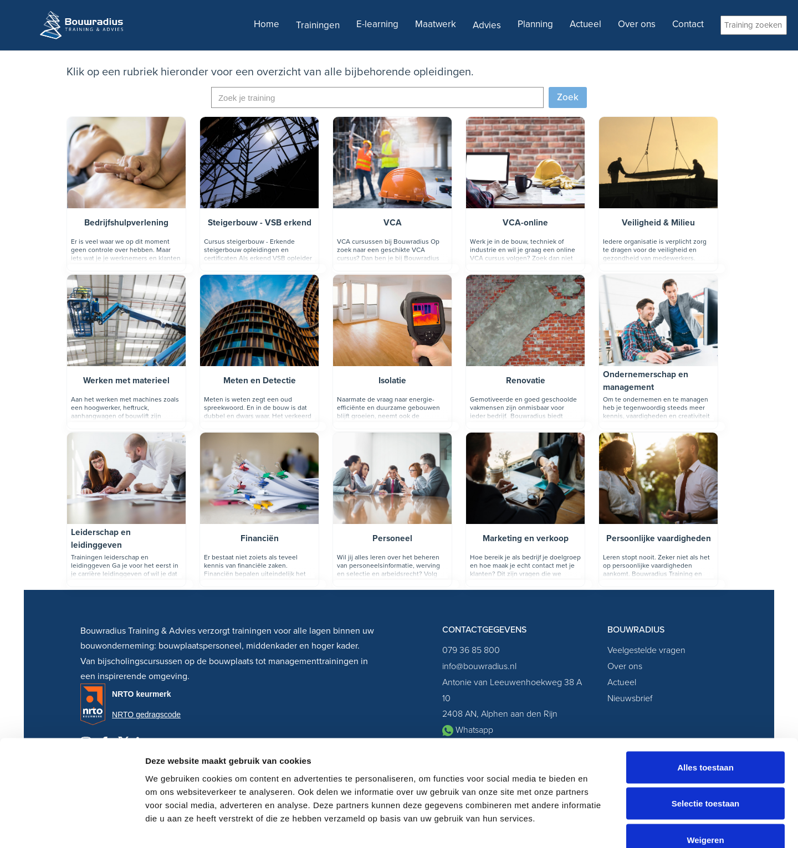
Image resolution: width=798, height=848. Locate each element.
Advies (487, 25)
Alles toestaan (705, 702)
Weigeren (705, 775)
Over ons (637, 24)
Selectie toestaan (706, 739)
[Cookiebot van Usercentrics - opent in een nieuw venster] (71, 826)
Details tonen (598, 826)
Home (266, 24)
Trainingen (318, 25)
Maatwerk (435, 24)
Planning (535, 24)
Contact (688, 24)
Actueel (585, 24)
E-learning (377, 24)
